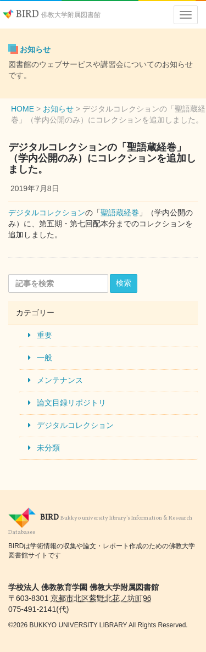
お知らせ (35, 49)
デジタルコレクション (46, 212)
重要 (44, 335)
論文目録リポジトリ (71, 402)
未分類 (48, 447)
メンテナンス (60, 380)
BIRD (52, 14)
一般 (44, 357)
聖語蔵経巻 (120, 212)
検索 (123, 282)
